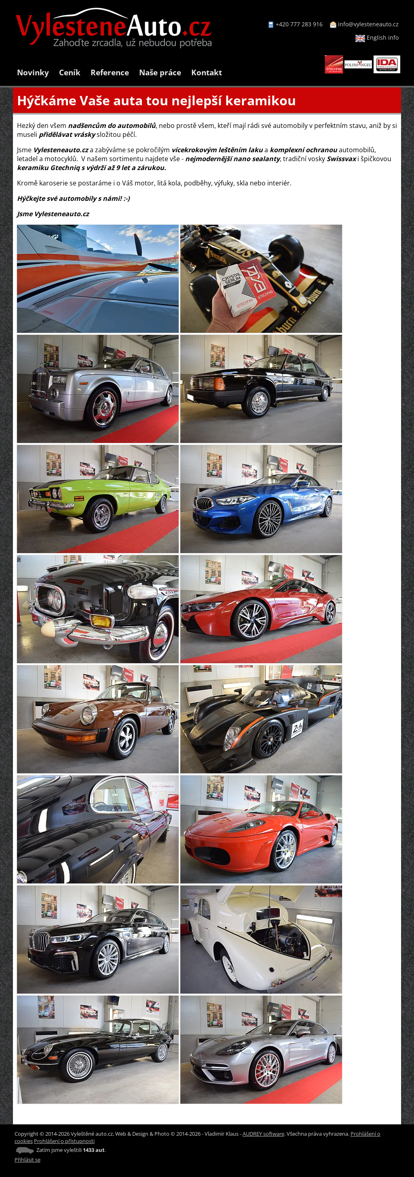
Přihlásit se (27, 1159)
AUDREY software (263, 1133)
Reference (110, 72)
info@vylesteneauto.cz (368, 24)
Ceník (69, 72)
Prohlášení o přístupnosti (64, 1141)
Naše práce (160, 72)
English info (377, 37)
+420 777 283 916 (299, 24)
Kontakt (206, 72)
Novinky (33, 72)
